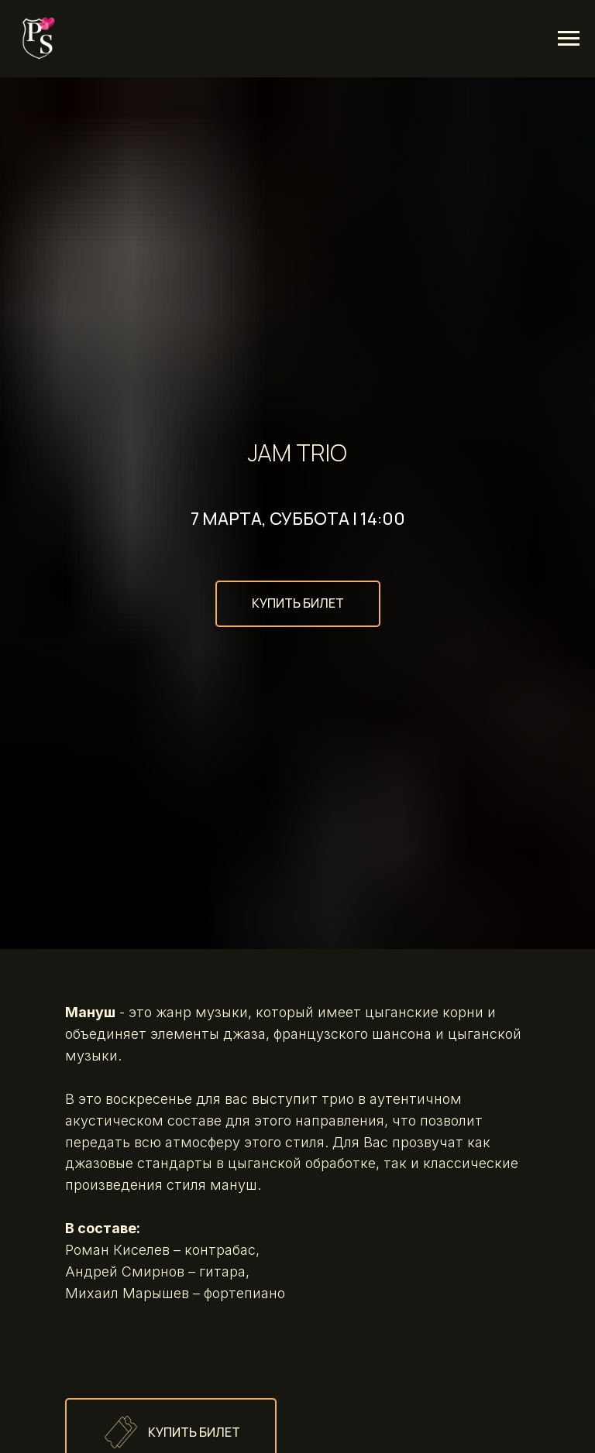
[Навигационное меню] (569, 38)
